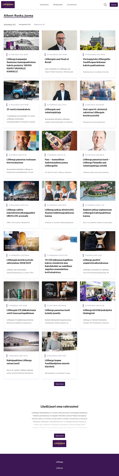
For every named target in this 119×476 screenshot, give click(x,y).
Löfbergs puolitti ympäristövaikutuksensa (95, 261)
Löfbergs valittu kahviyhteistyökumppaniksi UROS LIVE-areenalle (21, 212)
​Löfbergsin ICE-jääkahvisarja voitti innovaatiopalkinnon (21, 312)
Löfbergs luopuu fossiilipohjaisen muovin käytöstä (57, 363)
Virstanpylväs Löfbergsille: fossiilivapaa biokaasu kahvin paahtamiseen (96, 62)
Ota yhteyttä (71, 5)
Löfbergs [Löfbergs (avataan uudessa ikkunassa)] (59, 468)
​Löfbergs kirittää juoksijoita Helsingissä (97, 312)
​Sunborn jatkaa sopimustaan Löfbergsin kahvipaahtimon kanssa (97, 212)
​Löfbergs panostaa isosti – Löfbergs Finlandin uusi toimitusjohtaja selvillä (96, 162)
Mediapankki (58, 5)
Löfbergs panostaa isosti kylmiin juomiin (57, 312)
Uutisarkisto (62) (10, 24)
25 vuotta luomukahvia (18, 109)
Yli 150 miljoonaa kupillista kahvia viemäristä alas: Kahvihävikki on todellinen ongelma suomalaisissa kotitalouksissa (59, 266)
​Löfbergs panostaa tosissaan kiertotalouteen (21, 161)
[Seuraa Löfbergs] (114, 5)
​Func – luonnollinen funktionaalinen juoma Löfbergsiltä (56, 162)
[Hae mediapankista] (105, 4)
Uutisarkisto (44, 5)
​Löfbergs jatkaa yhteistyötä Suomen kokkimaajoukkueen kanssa (59, 212)
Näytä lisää (59, 384)
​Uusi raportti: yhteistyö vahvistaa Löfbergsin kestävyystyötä (95, 112)
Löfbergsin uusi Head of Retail (57, 61)
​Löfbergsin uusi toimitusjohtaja (53, 111)
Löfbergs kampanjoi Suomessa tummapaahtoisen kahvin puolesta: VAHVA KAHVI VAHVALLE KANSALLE (21, 65)
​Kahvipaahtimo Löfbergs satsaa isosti (19, 362)
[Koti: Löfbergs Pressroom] (8, 4)
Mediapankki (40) (25, 24)
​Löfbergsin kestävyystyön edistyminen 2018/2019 (20, 261)
